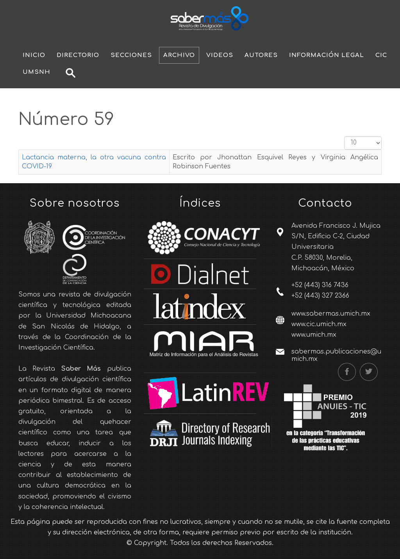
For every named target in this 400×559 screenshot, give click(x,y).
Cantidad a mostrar (344, 136)
